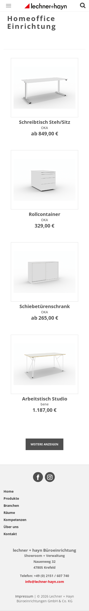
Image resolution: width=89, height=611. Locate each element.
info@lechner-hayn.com (44, 581)
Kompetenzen (15, 519)
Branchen (11, 505)
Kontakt (10, 534)
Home (9, 491)
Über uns (11, 527)
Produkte (11, 498)
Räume (9, 512)
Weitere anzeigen (44, 444)
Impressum (24, 596)
